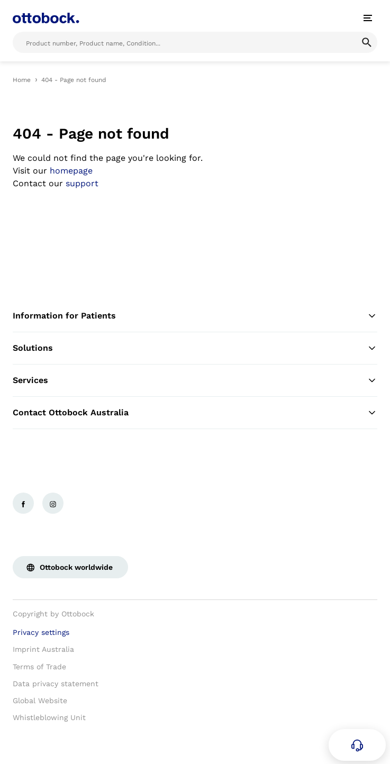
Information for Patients (195, 316)
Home (22, 80)
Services (195, 380)
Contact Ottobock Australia (195, 412)
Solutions (195, 348)
